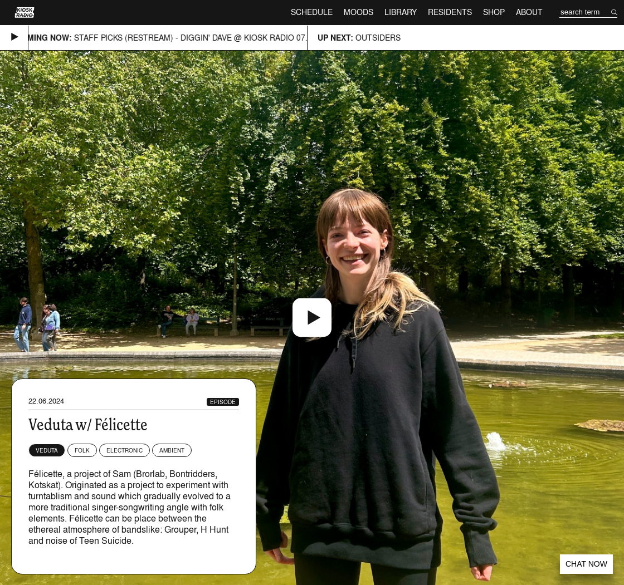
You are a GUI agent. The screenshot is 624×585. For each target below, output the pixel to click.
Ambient (171, 450)
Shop (494, 12)
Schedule (312, 12)
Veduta (47, 450)
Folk (82, 450)
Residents (450, 12)
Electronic (124, 450)
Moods (358, 12)
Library (400, 12)
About (529, 12)
